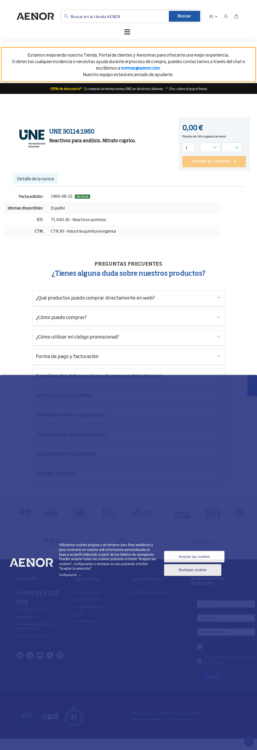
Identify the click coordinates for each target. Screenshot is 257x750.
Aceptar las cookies (194, 556)
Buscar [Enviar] (184, 16)
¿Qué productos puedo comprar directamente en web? (95, 297)
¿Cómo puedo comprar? (61, 317)
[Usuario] (225, 16)
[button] (213, 16)
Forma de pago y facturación (67, 356)
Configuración (70, 575)
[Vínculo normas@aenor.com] (140, 68)
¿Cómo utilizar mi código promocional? (77, 336)
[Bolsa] (236, 16)
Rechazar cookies (192, 570)
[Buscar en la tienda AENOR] (131, 16)
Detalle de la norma (35, 178)
